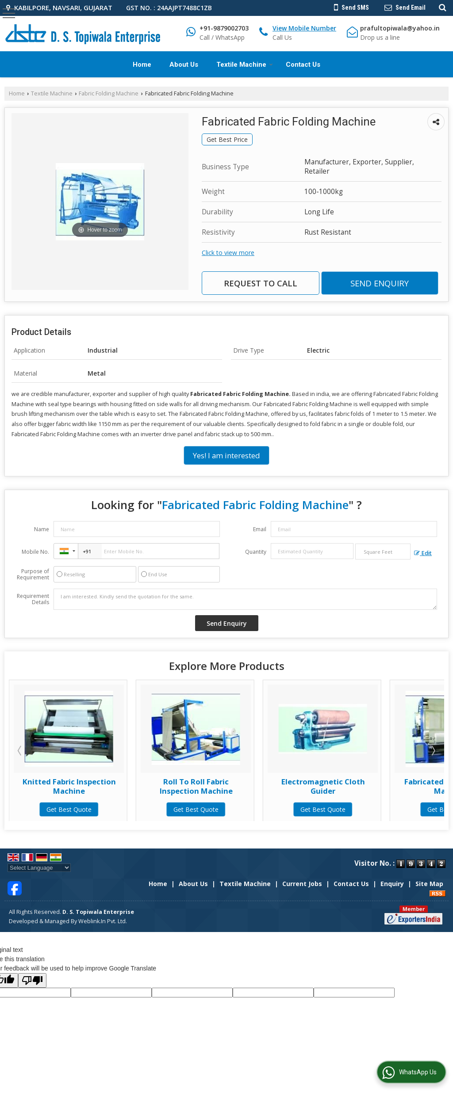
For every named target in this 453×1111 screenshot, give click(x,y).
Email (259, 529)
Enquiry (392, 883)
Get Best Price (227, 139)
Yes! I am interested (226, 455)
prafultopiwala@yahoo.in (400, 28)
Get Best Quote (69, 809)
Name (41, 529)
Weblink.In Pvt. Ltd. (102, 921)
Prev (20, 750)
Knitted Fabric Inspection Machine (196, 785)
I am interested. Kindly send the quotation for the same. (245, 599)
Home (142, 64)
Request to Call (260, 283)
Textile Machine (244, 64)
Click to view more (228, 252)
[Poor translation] (32, 980)
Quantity (255, 552)
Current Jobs (302, 883)
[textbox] (383, 551)
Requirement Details (33, 599)
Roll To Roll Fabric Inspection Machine (323, 785)
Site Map (429, 883)
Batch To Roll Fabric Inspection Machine (69, 785)
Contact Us (303, 64)
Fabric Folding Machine (108, 93)
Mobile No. (35, 552)
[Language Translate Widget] (39, 868)
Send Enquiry (379, 283)
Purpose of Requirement (33, 574)
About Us (183, 64)
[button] (304, 28)
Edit (423, 553)
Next (433, 750)
